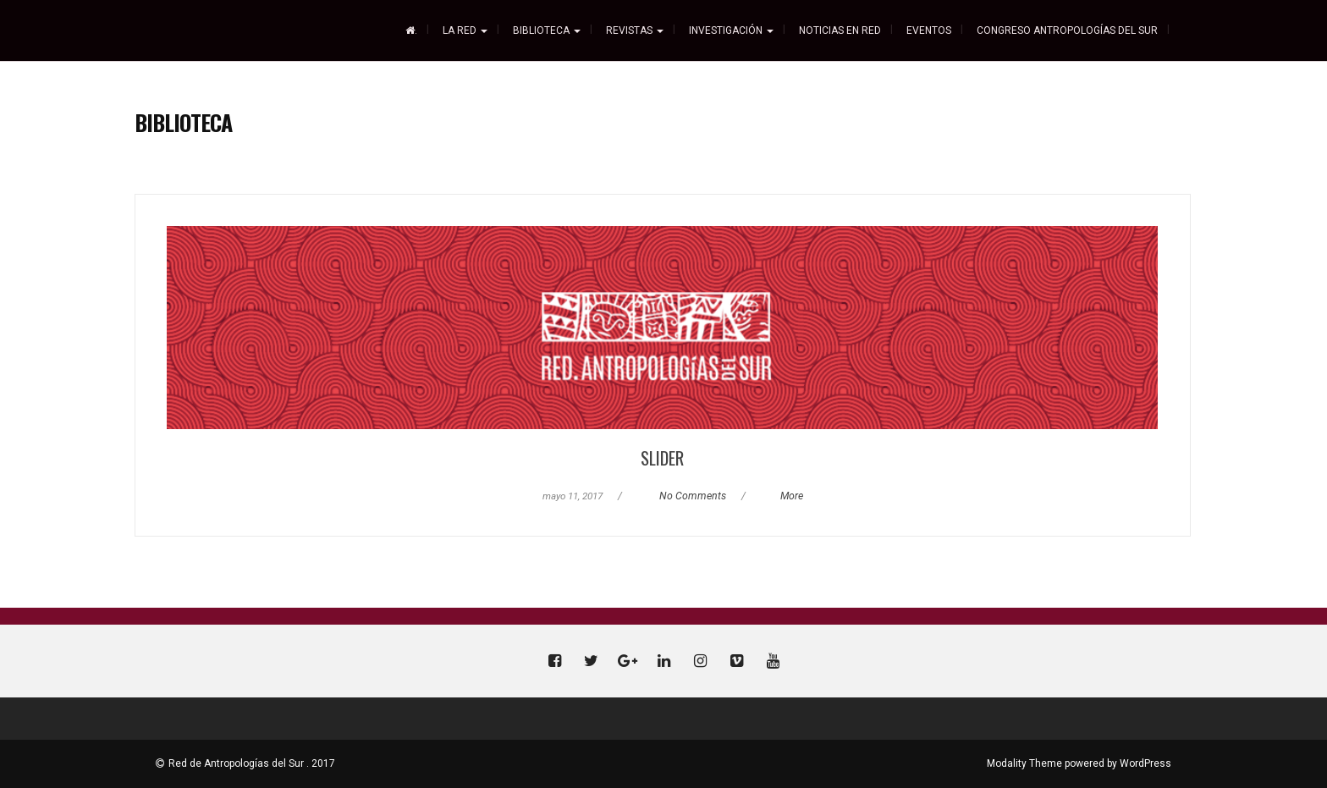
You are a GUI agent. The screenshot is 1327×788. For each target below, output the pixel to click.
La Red (465, 30)
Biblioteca (547, 30)
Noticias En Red (840, 30)
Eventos (928, 30)
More (791, 496)
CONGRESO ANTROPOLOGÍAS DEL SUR (1067, 30)
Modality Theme (1024, 763)
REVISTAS (635, 30)
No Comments (692, 496)
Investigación (731, 30)
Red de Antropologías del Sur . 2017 (251, 763)
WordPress (1145, 763)
